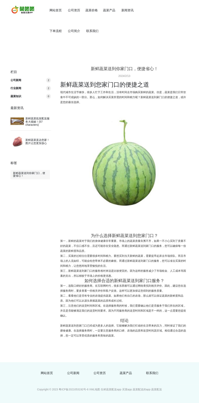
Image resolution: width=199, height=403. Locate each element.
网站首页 (56, 10)
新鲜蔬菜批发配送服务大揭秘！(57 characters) (37, 121)
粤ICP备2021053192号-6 (74, 389)
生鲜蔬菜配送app (111, 389)
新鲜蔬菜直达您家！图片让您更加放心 (37, 141)
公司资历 (74, 10)
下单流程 (56, 31)
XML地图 (94, 389)
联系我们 (92, 31)
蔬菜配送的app (141, 389)
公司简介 (74, 31)
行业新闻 (31, 88)
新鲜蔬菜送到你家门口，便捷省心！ (29, 174)
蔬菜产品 (109, 10)
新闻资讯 (127, 10)
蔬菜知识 (31, 96)
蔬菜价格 (91, 10)
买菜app (127, 389)
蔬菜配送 (156, 389)
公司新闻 (31, 80)
